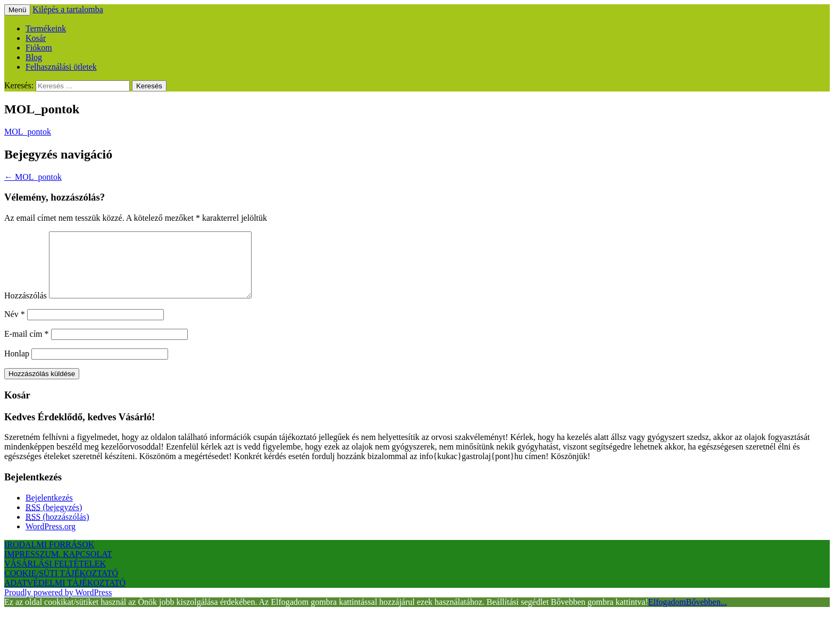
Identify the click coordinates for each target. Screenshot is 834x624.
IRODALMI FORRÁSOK (49, 557)
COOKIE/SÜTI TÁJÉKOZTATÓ (61, 585)
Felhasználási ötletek (61, 66)
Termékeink (46, 28)
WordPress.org (51, 539)
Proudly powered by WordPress (58, 605)
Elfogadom (667, 614)
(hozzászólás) (57, 529)
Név (14, 326)
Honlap (16, 366)
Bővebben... (706, 614)
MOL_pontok (27, 131)
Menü (17, 10)
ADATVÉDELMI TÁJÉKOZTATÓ (65, 595)
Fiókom (39, 47)
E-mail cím (26, 346)
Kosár (36, 38)
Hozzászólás (25, 308)
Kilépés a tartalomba (67, 9)
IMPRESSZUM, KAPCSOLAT (58, 566)
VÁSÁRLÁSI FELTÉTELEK (55, 576)
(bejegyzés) (54, 520)
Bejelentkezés (49, 510)
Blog (34, 57)
